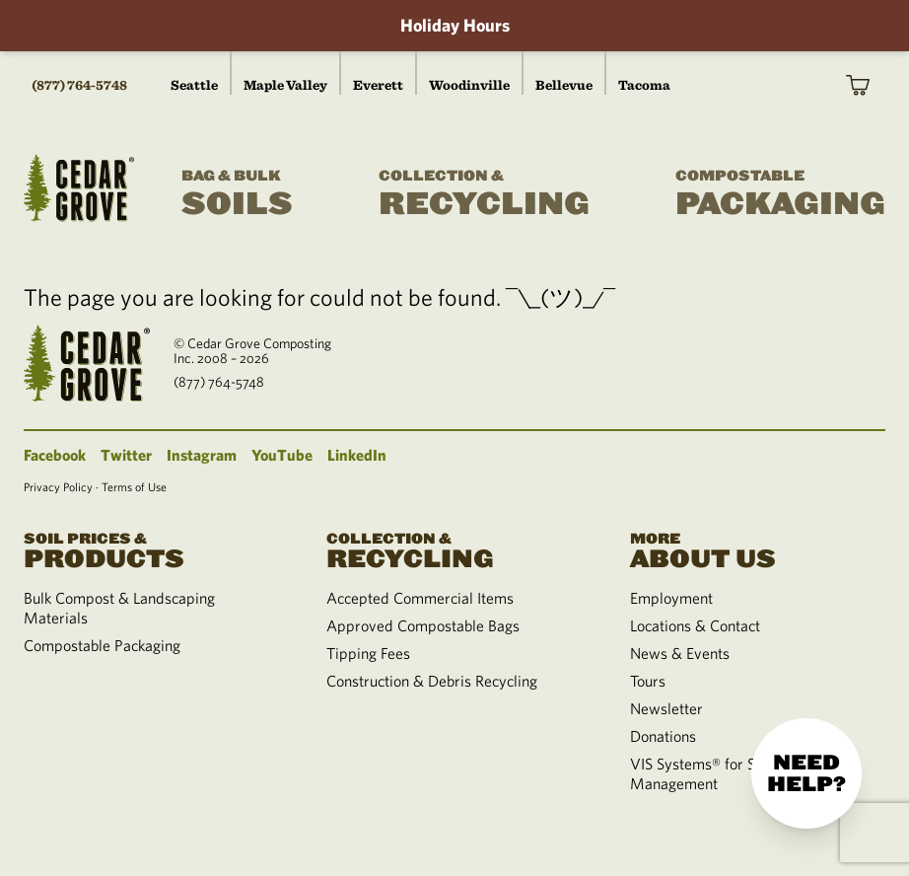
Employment (671, 598)
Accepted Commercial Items (420, 598)
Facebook (55, 455)
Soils (237, 194)
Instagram (202, 455)
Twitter (126, 455)
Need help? (806, 773)
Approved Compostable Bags (423, 625)
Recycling (484, 194)
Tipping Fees (368, 653)
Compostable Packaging (102, 645)
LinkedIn (356, 455)
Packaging (780, 194)
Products (151, 549)
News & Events (680, 653)
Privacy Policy (58, 486)
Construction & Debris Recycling (431, 681)
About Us (757, 549)
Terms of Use (134, 486)
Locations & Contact (695, 625)
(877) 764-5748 (79, 85)
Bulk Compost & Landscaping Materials (119, 607)
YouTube (282, 455)
